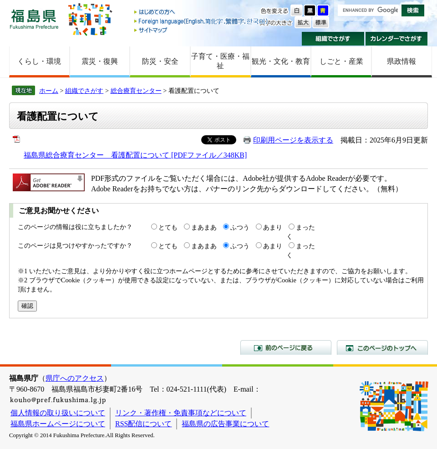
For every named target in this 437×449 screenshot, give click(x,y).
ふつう (239, 227)
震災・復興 (99, 61)
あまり (272, 227)
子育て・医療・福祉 (220, 61)
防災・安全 (160, 61)
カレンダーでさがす (397, 39)
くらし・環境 (39, 61)
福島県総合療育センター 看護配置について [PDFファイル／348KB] (135, 155)
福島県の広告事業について (225, 424)
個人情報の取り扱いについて (57, 413)
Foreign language (201, 21)
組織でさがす (333, 39)
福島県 (34, 19)
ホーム (48, 90)
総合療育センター (136, 90)
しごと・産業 (341, 61)
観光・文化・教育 (281, 61)
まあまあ (204, 227)
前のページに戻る (285, 347)
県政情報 (401, 61)
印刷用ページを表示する (293, 140)
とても (168, 227)
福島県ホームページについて (57, 424)
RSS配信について (143, 424)
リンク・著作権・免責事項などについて (180, 413)
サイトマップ (201, 30)
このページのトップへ (382, 347)
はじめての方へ (201, 12)
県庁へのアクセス (75, 378)
